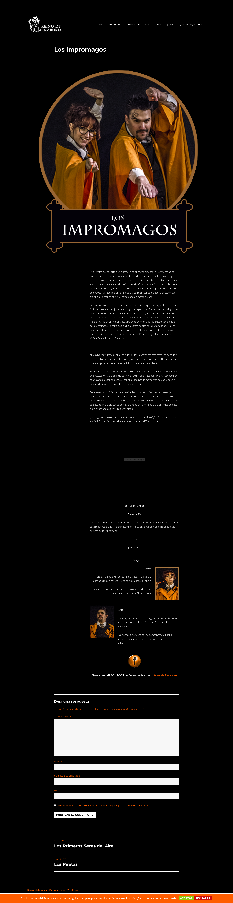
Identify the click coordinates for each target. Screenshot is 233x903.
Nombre (59, 761)
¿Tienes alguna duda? (193, 24)
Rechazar (202, 898)
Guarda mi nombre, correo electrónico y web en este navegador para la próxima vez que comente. (103, 805)
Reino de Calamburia (37, 890)
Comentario (62, 716)
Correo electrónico (67, 776)
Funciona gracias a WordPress (63, 890)
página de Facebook (164, 675)
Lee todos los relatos (137, 24)
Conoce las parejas (165, 24)
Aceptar (186, 898)
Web (56, 790)
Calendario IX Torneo (109, 24)
